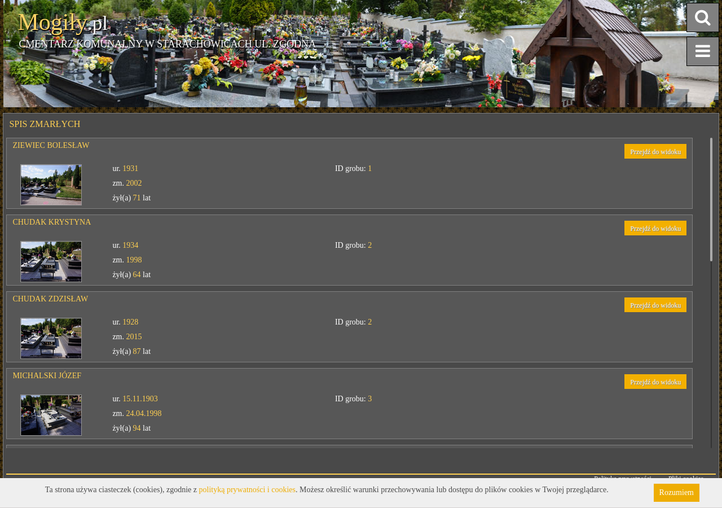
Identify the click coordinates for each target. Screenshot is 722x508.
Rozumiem (676, 492)
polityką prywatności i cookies (247, 489)
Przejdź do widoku (655, 152)
